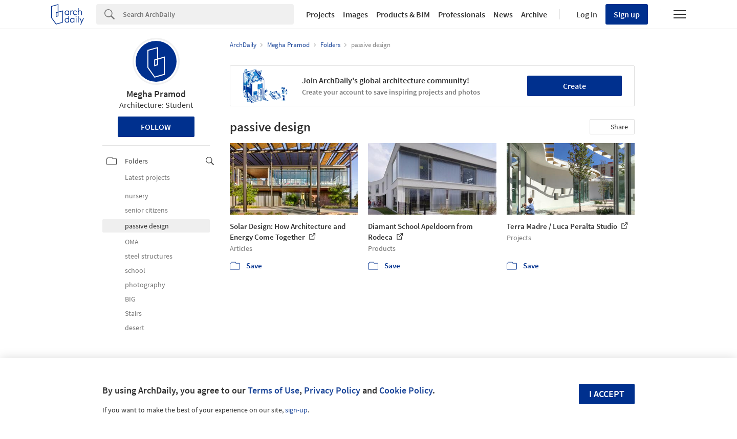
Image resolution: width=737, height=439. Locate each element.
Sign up (627, 14)
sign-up (296, 409)
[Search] (208, 14)
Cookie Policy (405, 390)
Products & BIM (403, 14)
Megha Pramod (156, 94)
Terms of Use (273, 390)
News (503, 14)
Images (355, 14)
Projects (320, 14)
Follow (156, 127)
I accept (606, 394)
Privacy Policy (332, 390)
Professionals (461, 14)
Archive (534, 14)
